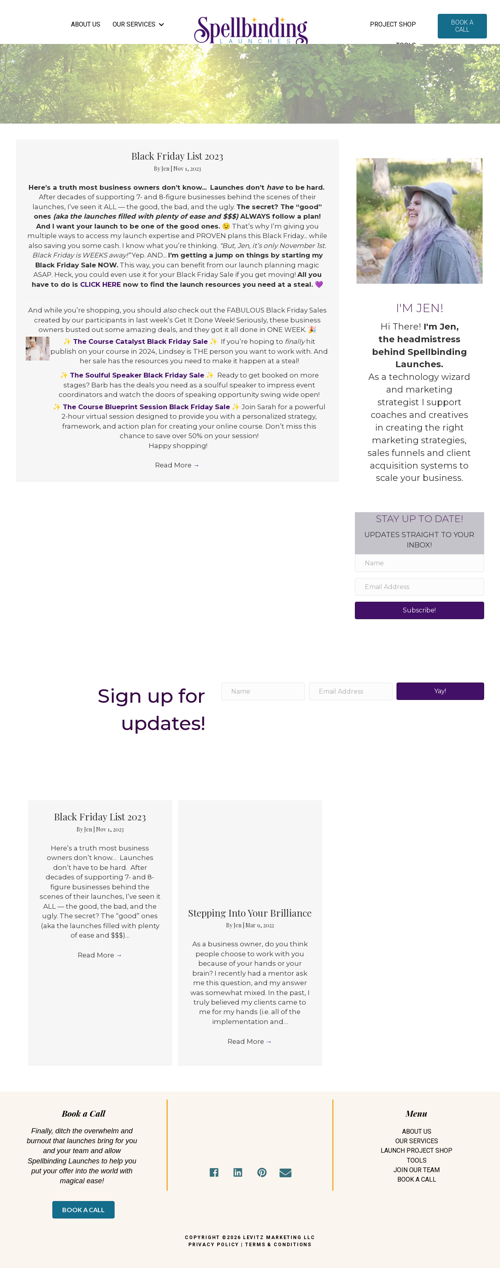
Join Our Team (416, 1170)
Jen (165, 168)
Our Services (416, 1141)
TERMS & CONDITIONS (278, 1244)
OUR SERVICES (134, 24)
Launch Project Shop (416, 1150)
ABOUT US (85, 24)
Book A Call (416, 1179)
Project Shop (393, 24)
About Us (416, 1131)
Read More (177, 498)
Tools (417, 1160)
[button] (214, 1173)
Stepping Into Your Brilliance (250, 912)
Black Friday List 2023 (177, 155)
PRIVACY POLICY (213, 1244)
